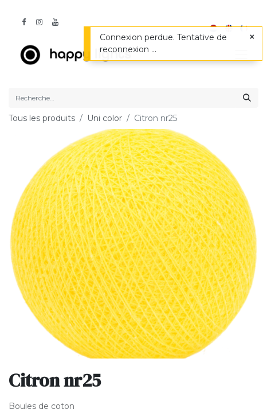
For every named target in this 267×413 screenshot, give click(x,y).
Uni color (104, 118)
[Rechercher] (246, 98)
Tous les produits (42, 118)
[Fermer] (252, 37)
